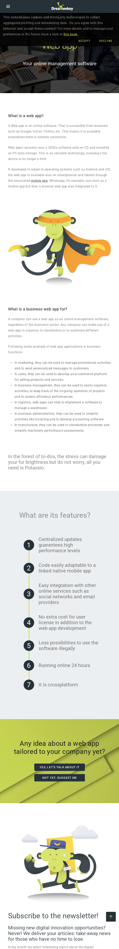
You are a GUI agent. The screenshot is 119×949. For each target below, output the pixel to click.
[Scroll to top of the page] (111, 917)
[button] (8, 6)
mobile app (39, 181)
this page (70, 34)
